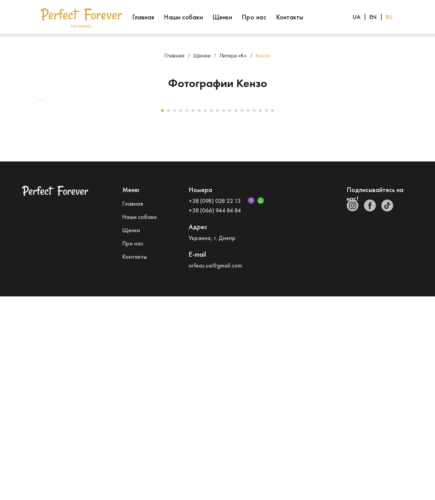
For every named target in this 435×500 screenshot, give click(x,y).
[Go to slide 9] (211, 314)
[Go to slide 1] (162, 314)
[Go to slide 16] (254, 314)
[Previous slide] (37, 202)
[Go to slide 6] (193, 314)
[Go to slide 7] (199, 314)
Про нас (254, 17)
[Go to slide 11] (223, 314)
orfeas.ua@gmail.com (215, 469)
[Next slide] (397, 202)
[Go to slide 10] (217, 314)
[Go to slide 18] (266, 314)
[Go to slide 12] (229, 314)
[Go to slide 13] (235, 314)
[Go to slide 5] (187, 314)
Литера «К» (232, 55)
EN (373, 17)
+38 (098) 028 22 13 (215, 404)
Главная (143, 17)
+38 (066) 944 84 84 (215, 414)
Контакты (289, 17)
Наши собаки (183, 17)
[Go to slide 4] (180, 314)
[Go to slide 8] (205, 314)
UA (357, 17)
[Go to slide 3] (174, 314)
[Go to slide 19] (272, 314)
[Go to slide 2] (168, 314)
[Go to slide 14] (242, 314)
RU (389, 17)
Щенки (222, 17)
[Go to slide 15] (248, 314)
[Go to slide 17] (260, 314)
